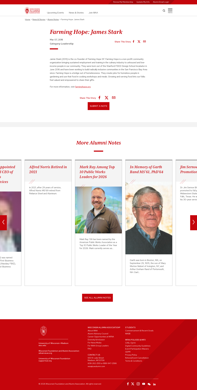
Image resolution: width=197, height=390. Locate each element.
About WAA (93, 330)
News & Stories (76, 12)
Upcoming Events (55, 12)
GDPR (128, 352)
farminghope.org (83, 86)
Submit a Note (98, 106)
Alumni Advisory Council (98, 333)
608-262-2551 (94, 363)
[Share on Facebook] (133, 42)
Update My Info (143, 2)
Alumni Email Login (161, 2)
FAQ (89, 348)
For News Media (94, 342)
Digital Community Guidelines (137, 346)
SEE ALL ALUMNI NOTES (97, 297)
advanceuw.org (45, 353)
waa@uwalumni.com (96, 366)
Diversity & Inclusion (96, 339)
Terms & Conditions (133, 361)
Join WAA (93, 12)
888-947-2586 (110, 363)
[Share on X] (139, 42)
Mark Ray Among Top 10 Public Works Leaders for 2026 (97, 172)
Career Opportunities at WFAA (101, 336)
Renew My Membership (123, 2)
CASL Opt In (130, 343)
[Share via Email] (144, 42)
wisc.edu (42, 345)
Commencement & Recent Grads (139, 330)
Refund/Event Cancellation (137, 358)
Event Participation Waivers (137, 349)
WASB (127, 333)
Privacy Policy (131, 355)
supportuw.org (45, 360)
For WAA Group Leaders (98, 345)
